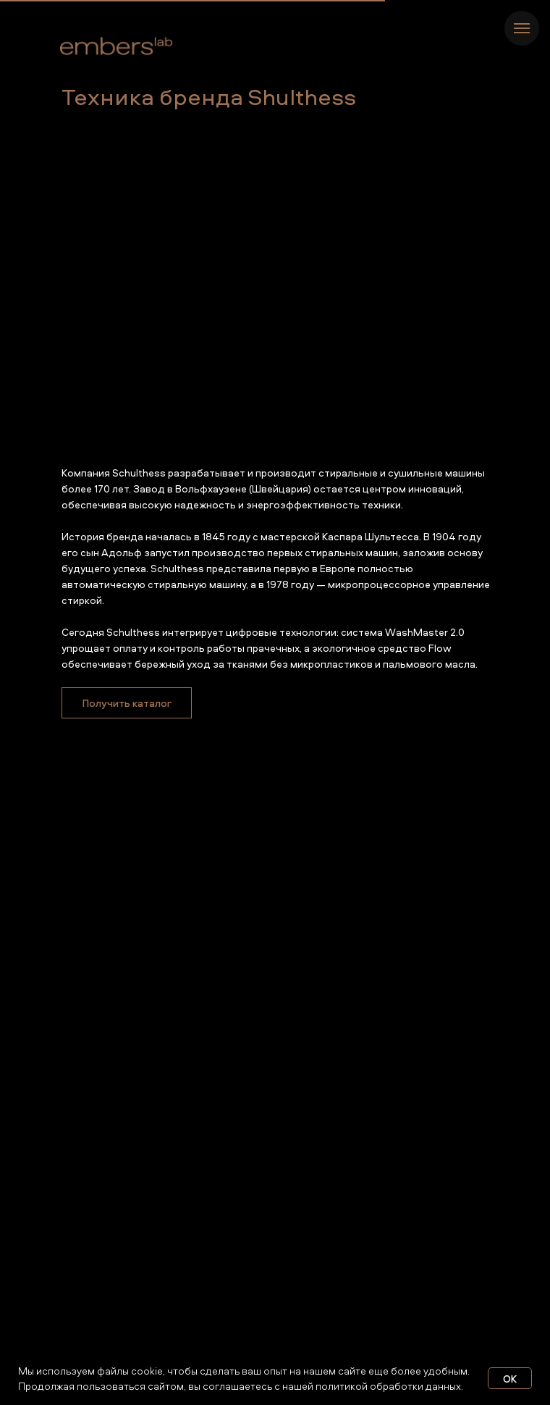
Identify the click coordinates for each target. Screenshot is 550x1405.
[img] (117, 46)
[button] (127, 702)
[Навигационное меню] (522, 28)
